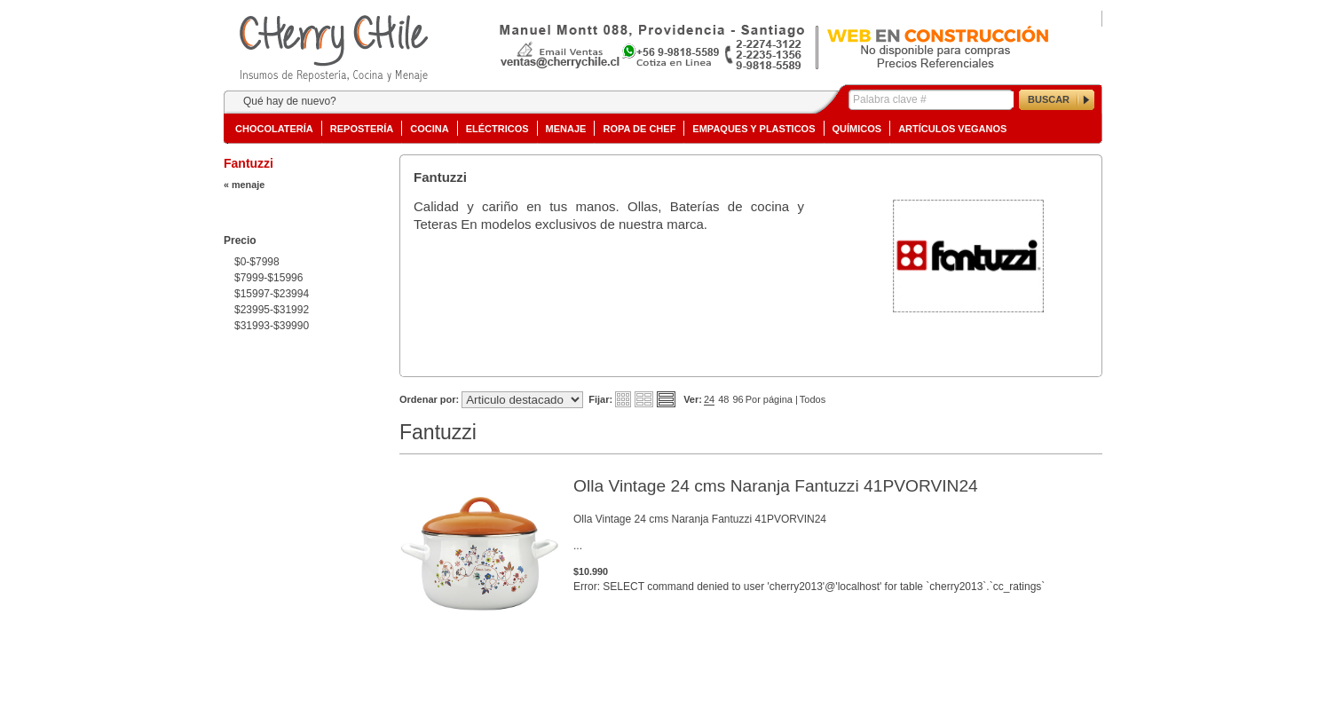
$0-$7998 (257, 262)
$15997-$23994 (271, 294)
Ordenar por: (429, 399)
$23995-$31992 (271, 309)
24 (709, 399)
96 (737, 399)
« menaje (244, 184)
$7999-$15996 (268, 278)
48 (723, 399)
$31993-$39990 (271, 325)
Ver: (692, 399)
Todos (812, 399)
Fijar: (600, 399)
